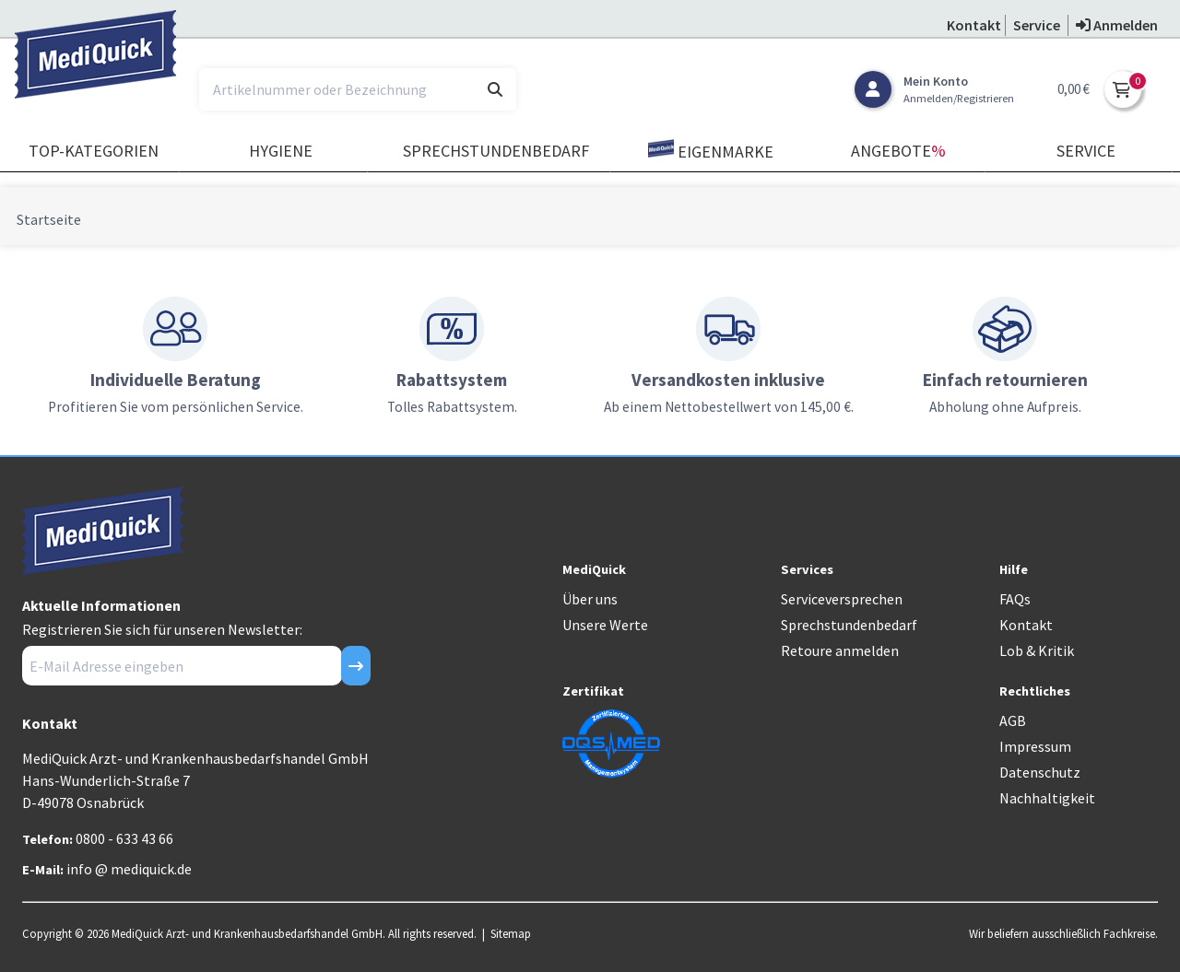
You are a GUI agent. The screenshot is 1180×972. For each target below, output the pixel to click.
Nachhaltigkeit (1047, 798)
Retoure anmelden (840, 650)
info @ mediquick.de (129, 869)
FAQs (1015, 599)
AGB (1012, 720)
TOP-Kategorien (94, 150)
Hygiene (281, 150)
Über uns (590, 599)
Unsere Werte (605, 624)
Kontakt (1026, 624)
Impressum (1035, 746)
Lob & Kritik (1036, 650)
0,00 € (1073, 89)
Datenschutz (1039, 772)
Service (1085, 150)
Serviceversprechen (842, 599)
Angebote (898, 150)
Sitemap (510, 933)
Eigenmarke (710, 150)
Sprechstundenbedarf (496, 150)
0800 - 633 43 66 (124, 838)
